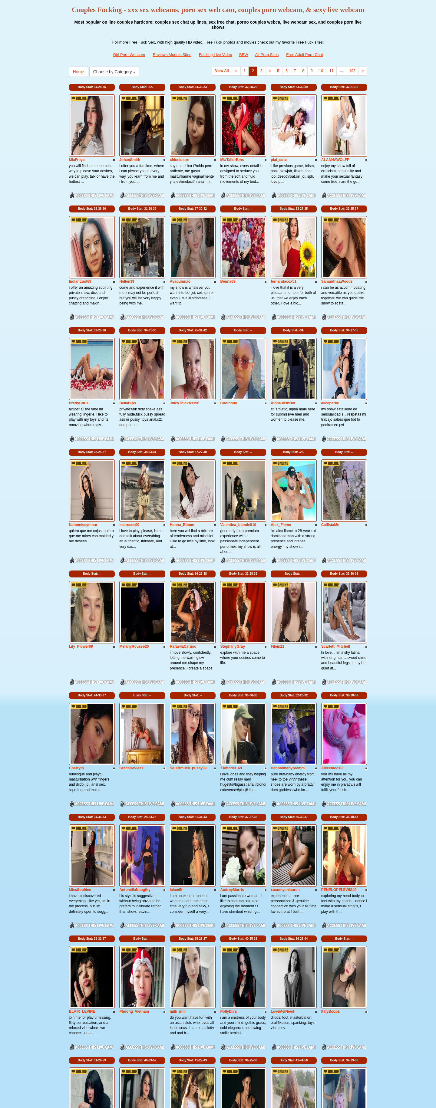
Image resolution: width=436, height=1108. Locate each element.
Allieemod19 (332, 602)
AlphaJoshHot (283, 320)
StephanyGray (232, 508)
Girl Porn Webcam (129, 54)
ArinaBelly (179, 978)
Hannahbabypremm (288, 602)
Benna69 (227, 226)
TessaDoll (178, 884)
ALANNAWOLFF (335, 132)
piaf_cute (279, 132)
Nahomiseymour (83, 414)
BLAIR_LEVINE (82, 790)
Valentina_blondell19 (238, 414)
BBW (243, 54)
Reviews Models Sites (172, 54)
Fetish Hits (219, 1099)
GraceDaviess (131, 602)
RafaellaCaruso (183, 508)
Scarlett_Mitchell (335, 508)
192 (352, 71)
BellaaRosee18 (132, 884)
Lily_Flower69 (81, 508)
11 (331, 71)
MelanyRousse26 (134, 508)
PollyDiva (228, 790)
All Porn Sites (267, 54)
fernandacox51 (283, 226)
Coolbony (228, 320)
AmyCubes (78, 978)
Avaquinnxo (180, 226)
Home (78, 71)
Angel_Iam (229, 884)
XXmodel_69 (231, 602)
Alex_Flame (281, 414)
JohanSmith (129, 132)
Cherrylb (76, 602)
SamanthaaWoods (337, 226)
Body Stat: (92, 87)
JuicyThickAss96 (184, 320)
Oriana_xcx (129, 978)
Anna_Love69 (282, 884)
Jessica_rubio (333, 884)
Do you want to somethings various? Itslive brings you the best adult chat (218, 1055)
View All (222, 71)
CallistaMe (330, 414)
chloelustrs (179, 132)
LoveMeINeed (282, 790)
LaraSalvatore (232, 978)
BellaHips (127, 320)
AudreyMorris (232, 696)
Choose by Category (114, 71)
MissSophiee (80, 696)
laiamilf (176, 696)
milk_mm (178, 790)
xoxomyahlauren (285, 696)
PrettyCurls (79, 320)
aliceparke (330, 320)
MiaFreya (77, 132)
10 (321, 71)
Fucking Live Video (215, 54)
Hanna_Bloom (182, 414)
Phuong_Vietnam (134, 790)
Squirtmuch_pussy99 (188, 602)
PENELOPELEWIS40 (339, 696)
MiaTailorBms (232, 132)
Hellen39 (126, 226)
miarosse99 (129, 414)
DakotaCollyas (81, 884)
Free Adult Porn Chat (304, 54)
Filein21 (277, 508)
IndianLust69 (80, 226)
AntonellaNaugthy (134, 696)
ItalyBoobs (330, 790)
